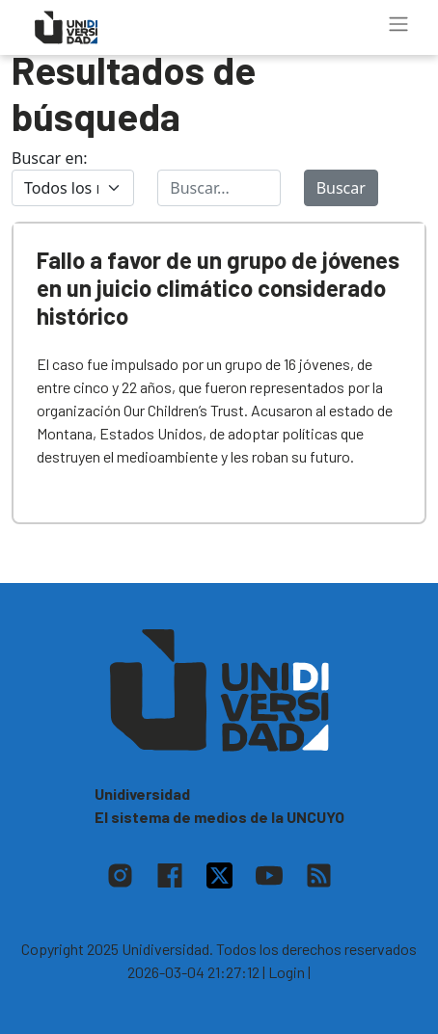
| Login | (286, 972)
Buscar (341, 188)
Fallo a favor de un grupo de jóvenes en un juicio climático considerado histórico (218, 288)
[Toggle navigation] (398, 24)
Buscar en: (50, 158)
